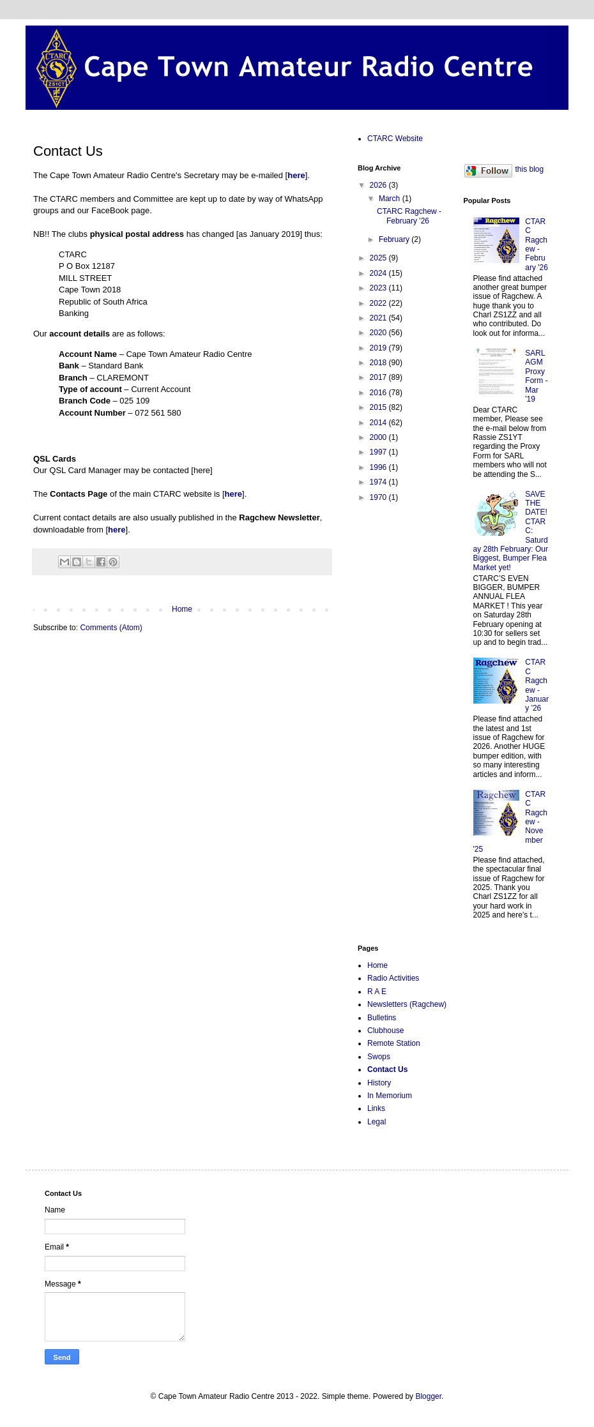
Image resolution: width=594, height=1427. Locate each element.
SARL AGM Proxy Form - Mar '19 (536, 376)
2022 (379, 303)
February (395, 239)
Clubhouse (385, 1030)
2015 (379, 407)
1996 (379, 467)
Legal (376, 1121)
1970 (379, 497)
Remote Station (393, 1043)
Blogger (428, 1396)
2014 (379, 422)
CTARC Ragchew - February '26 (409, 216)
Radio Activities (393, 978)
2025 (379, 257)
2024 (379, 273)
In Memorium (389, 1095)
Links (376, 1108)
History (379, 1082)
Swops (378, 1056)
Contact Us (387, 1069)
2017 (379, 377)
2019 (379, 348)
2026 (379, 185)
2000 (379, 437)
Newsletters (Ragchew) (406, 1004)
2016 (379, 392)
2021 (379, 317)
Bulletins (381, 1017)
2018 (379, 362)
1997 (379, 452)
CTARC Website (395, 138)
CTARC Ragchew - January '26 (537, 685)
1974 (379, 482)
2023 (379, 287)
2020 (379, 332)
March (390, 198)
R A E (376, 991)
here (233, 494)
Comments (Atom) (111, 627)
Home (182, 609)
